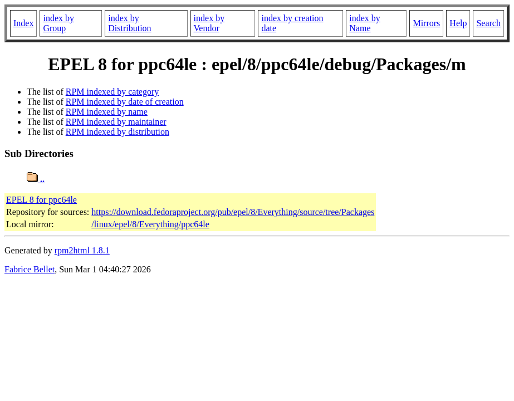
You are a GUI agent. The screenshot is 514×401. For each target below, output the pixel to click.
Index (23, 23)
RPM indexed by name (107, 111)
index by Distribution (129, 23)
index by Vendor (209, 23)
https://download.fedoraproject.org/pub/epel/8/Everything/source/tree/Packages (232, 212)
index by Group (58, 23)
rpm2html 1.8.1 (82, 250)
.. (36, 179)
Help (458, 23)
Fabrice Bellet (29, 269)
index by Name (364, 23)
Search (488, 23)
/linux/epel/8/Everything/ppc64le (150, 224)
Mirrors (426, 23)
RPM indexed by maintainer (116, 121)
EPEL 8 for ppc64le (41, 199)
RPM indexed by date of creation (125, 101)
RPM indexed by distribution (117, 131)
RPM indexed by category (112, 91)
